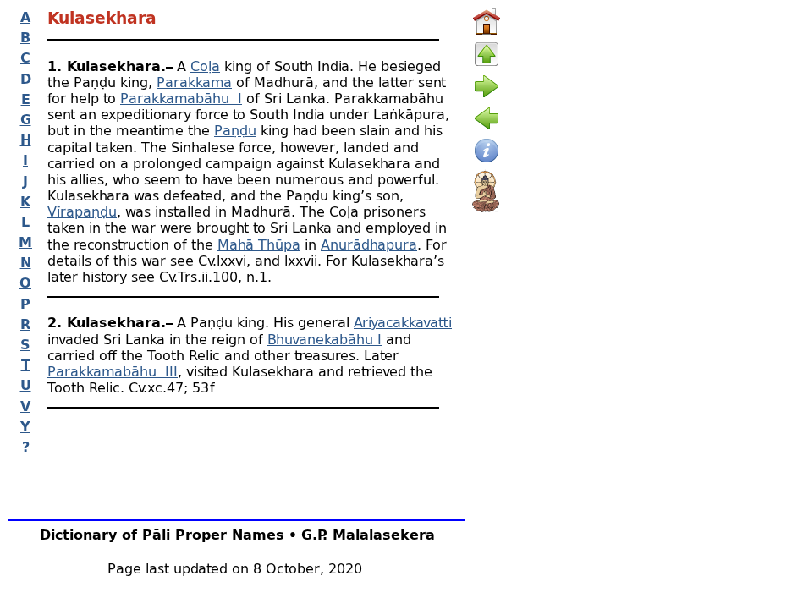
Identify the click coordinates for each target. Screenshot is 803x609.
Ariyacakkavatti (403, 322)
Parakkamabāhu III (112, 371)
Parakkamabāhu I (181, 98)
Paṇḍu (235, 130)
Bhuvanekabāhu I (324, 339)
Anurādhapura (369, 244)
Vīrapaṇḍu (82, 211)
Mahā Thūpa (258, 244)
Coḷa (205, 65)
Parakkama (194, 82)
